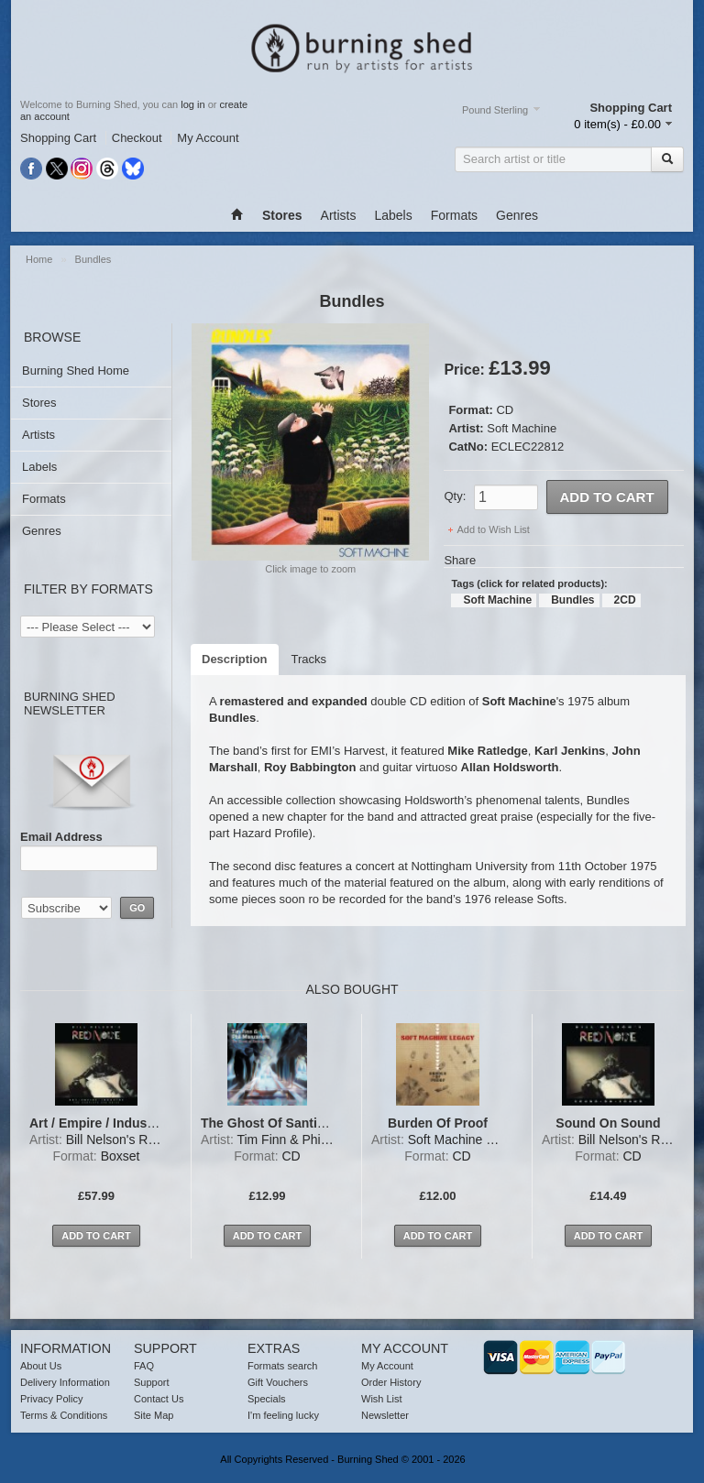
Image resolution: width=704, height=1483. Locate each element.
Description (235, 659)
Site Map (153, 1415)
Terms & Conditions (63, 1415)
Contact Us (158, 1398)
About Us (40, 1365)
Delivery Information (65, 1382)
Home (39, 259)
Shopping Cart (58, 138)
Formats (454, 215)
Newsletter (385, 1415)
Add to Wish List (492, 529)
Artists (339, 215)
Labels (393, 215)
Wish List (381, 1398)
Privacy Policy (51, 1398)
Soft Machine (521, 428)
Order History (391, 1382)
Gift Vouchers (278, 1382)
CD (504, 410)
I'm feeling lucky (283, 1415)
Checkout (137, 138)
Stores (39, 402)
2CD (625, 600)
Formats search (282, 1365)
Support (152, 1382)
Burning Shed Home (75, 370)
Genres (517, 215)
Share (460, 560)
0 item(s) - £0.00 (617, 124)
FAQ (144, 1365)
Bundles (93, 259)
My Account (207, 138)
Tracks (309, 659)
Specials (267, 1398)
